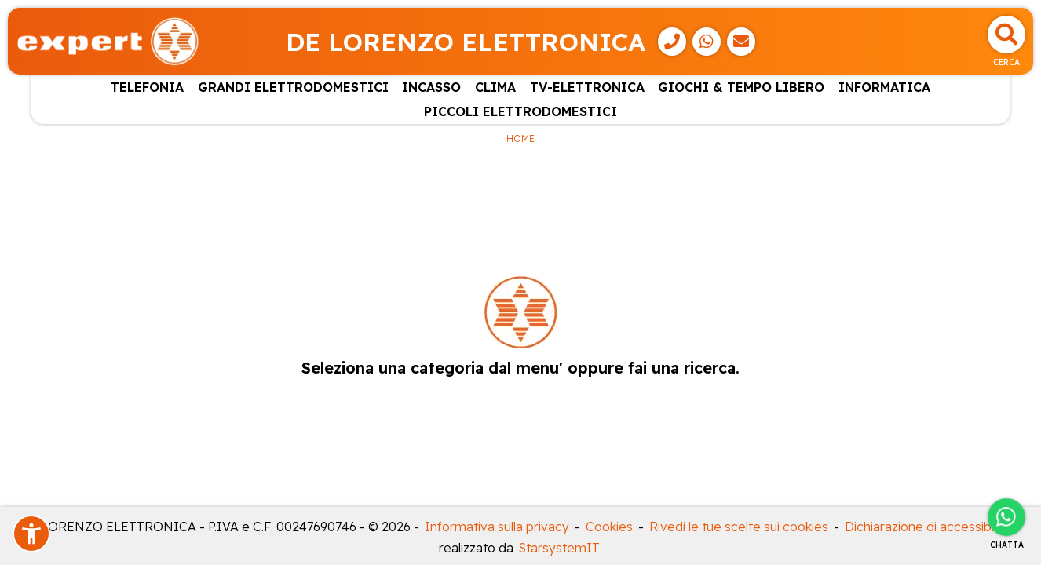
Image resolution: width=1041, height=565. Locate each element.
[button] (31, 533)
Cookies (609, 526)
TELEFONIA (147, 87)
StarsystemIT (559, 548)
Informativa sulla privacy (497, 526)
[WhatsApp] (706, 41)
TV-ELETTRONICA (587, 87)
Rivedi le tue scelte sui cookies (738, 526)
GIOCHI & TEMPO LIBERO (741, 87)
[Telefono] (672, 41)
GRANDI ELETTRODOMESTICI (293, 87)
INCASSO (431, 87)
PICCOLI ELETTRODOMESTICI (520, 111)
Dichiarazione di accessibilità (927, 526)
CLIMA (495, 87)
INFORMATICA (884, 87)
